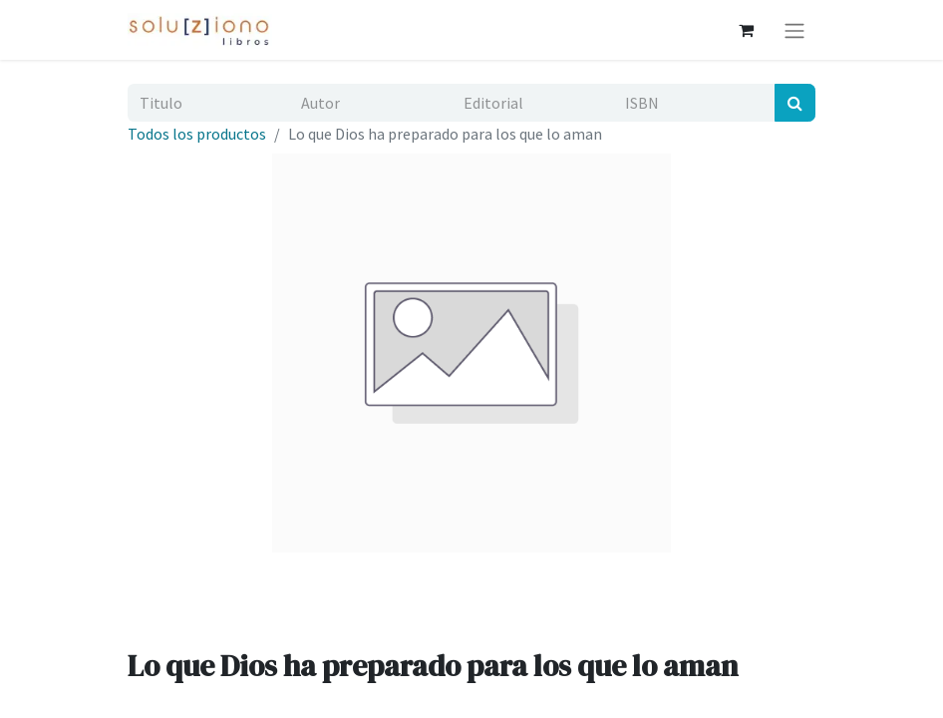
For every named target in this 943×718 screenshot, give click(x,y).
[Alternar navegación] (794, 30)
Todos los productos (197, 134)
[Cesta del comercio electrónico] (746, 30)
